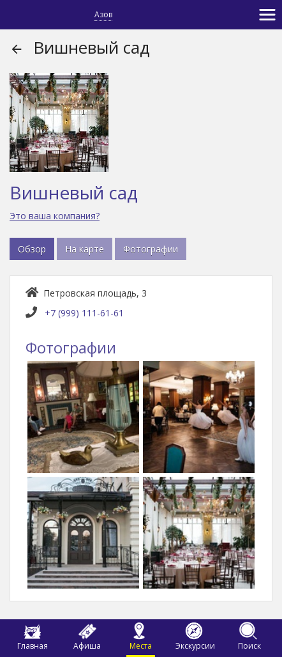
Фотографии (150, 249)
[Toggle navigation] (267, 14)
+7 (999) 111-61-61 (84, 313)
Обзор (32, 249)
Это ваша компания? (55, 216)
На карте (84, 249)
